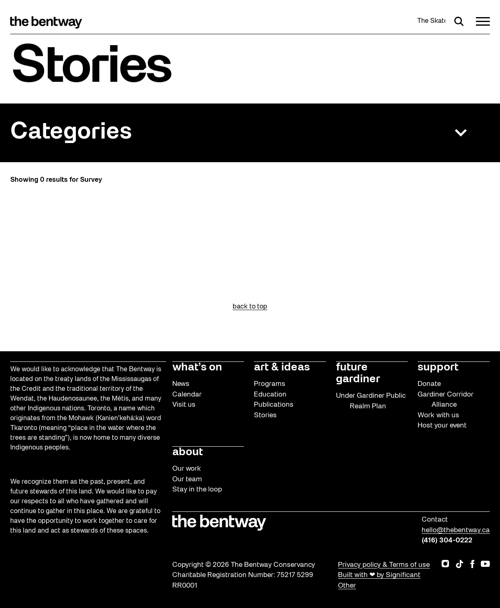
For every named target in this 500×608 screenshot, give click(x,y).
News (180, 384)
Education (270, 395)
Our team (187, 479)
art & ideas (282, 367)
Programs (269, 384)
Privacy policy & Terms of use (384, 565)
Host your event (442, 426)
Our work (186, 469)
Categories (71, 132)
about (187, 452)
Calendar (187, 395)
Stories (265, 415)
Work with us (438, 415)
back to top (250, 307)
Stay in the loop (197, 490)
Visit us (184, 405)
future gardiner (358, 373)
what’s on (197, 367)
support (438, 367)
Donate (429, 384)
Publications (273, 405)
